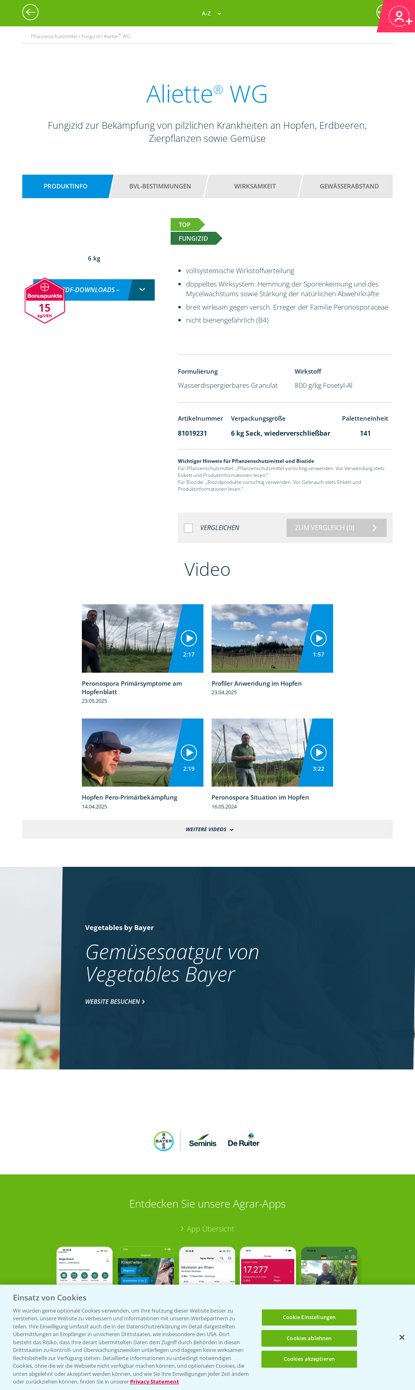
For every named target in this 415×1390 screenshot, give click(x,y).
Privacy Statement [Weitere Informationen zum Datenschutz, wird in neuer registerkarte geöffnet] (154, 1381)
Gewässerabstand (349, 186)
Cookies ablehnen (309, 1338)
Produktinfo (66, 186)
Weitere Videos (206, 829)
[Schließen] (402, 1337)
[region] (207, 1337)
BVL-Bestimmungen (160, 186)
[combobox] (94, 281)
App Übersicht (210, 1175)
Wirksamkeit (255, 186)
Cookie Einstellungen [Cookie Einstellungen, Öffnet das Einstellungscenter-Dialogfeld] (309, 1317)
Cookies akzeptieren (309, 1358)
